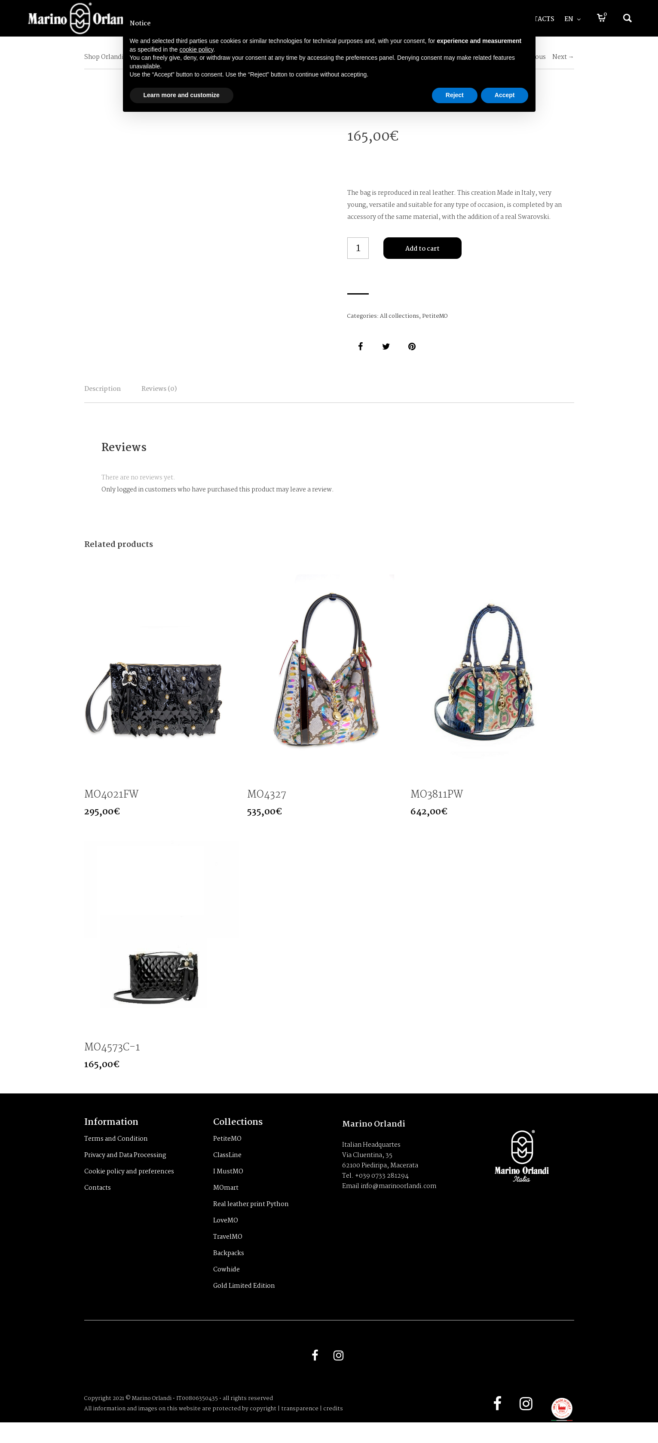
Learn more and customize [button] (182, 95)
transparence (299, 1429)
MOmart (226, 1203)
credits (333, 1429)
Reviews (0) (217, 395)
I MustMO (228, 1187)
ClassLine (227, 1170)
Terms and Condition (116, 1154)
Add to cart (422, 249)
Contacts (97, 1203)
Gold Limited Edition (244, 1301)
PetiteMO (434, 316)
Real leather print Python (251, 1219)
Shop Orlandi (103, 57)
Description (121, 395)
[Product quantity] (358, 248)
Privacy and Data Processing (125, 1170)
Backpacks (228, 1268)
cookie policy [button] (196, 49)
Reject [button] (455, 95)
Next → (563, 57)
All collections (399, 316)
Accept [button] (505, 95)
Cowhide (226, 1285)
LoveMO (225, 1236)
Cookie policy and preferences (129, 1187)
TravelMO (227, 1252)
